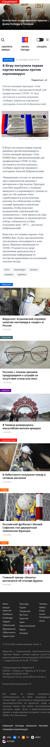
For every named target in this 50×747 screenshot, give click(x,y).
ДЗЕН (36, 737)
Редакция (8, 725)
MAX (7, 737)
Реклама (43, 725)
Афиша (6, 49)
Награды (19, 725)
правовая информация (15, 729)
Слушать (42, 46)
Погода (25, 49)
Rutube (8, 741)
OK (25, 737)
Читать (25, 46)
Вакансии (31, 725)
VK (16, 737)
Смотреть (7, 46)
